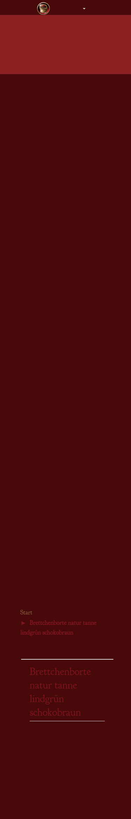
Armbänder (34, 337)
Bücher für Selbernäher (46, 560)
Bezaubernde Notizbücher (48, 552)
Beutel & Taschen (40, 161)
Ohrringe (32, 329)
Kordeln (31, 406)
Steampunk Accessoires (46, 200)
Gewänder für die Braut (46, 237)
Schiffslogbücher (39, 584)
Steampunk (34, 484)
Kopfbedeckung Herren (46, 153)
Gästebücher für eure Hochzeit (53, 521)
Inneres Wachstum (41, 591)
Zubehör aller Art (40, 268)
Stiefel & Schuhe (40, 184)
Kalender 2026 (37, 513)
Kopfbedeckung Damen (46, 145)
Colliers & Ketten (40, 314)
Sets (27, 353)
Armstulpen (34, 177)
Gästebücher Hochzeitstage (50, 529)
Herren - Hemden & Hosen (49, 122)
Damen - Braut (37, 91)
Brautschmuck (37, 253)
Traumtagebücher (40, 576)
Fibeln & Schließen (42, 345)
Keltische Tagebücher (44, 545)
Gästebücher (35, 284)
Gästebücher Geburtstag (46, 568)
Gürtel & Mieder (39, 169)
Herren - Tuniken (40, 99)
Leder (29, 452)
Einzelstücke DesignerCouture (53, 276)
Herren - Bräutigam (42, 130)
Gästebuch (30, 599)
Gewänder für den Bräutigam (51, 245)
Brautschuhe (35, 261)
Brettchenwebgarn (41, 429)
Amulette (32, 322)
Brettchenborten (38, 398)
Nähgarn (31, 421)
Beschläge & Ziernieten (46, 437)
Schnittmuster (36, 476)
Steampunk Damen (41, 192)
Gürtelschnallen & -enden (48, 445)
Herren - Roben (38, 114)
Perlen (29, 460)
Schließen (32, 413)
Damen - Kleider (39, 83)
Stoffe (29, 382)
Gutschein (33, 215)
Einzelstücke (35, 207)
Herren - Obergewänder (46, 106)
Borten (29, 390)
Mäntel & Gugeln (40, 138)
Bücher (30, 468)
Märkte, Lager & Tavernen (49, 537)
